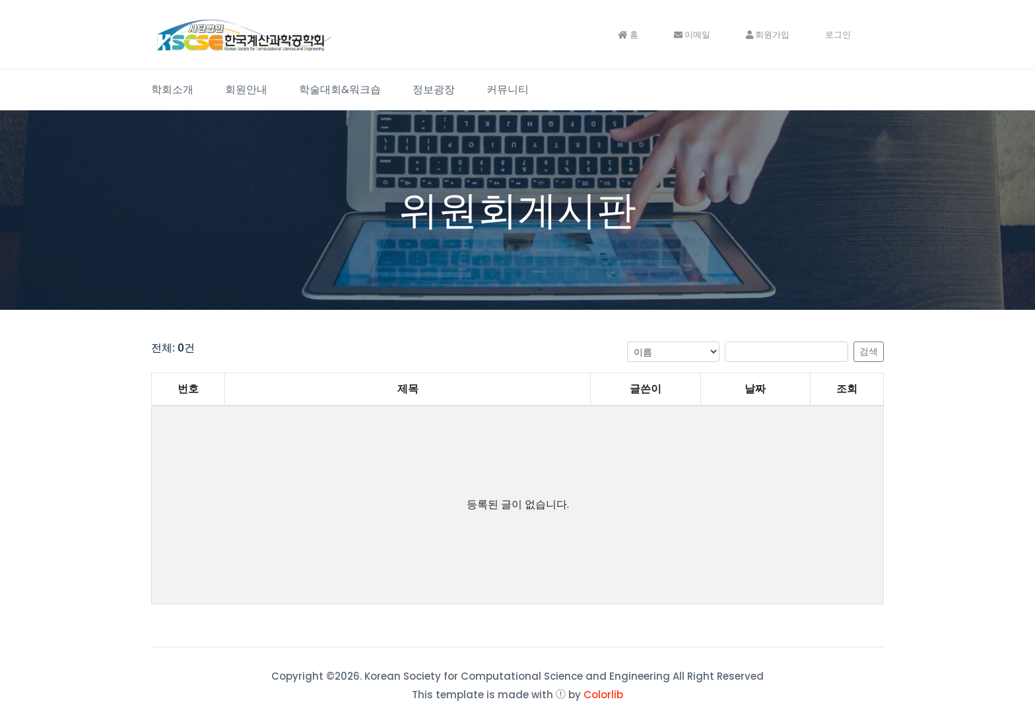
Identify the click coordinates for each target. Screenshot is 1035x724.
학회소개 (172, 89)
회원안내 (246, 89)
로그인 (838, 34)
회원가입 (767, 34)
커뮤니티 (507, 89)
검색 (868, 351)
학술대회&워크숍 (340, 89)
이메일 (692, 34)
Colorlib (603, 695)
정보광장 (434, 89)
